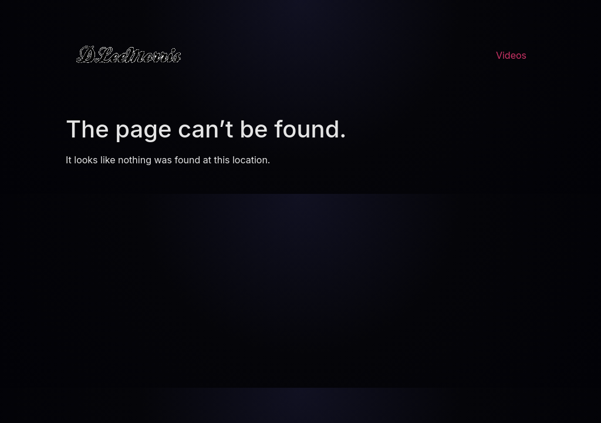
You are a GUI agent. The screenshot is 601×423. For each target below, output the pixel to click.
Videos (511, 55)
